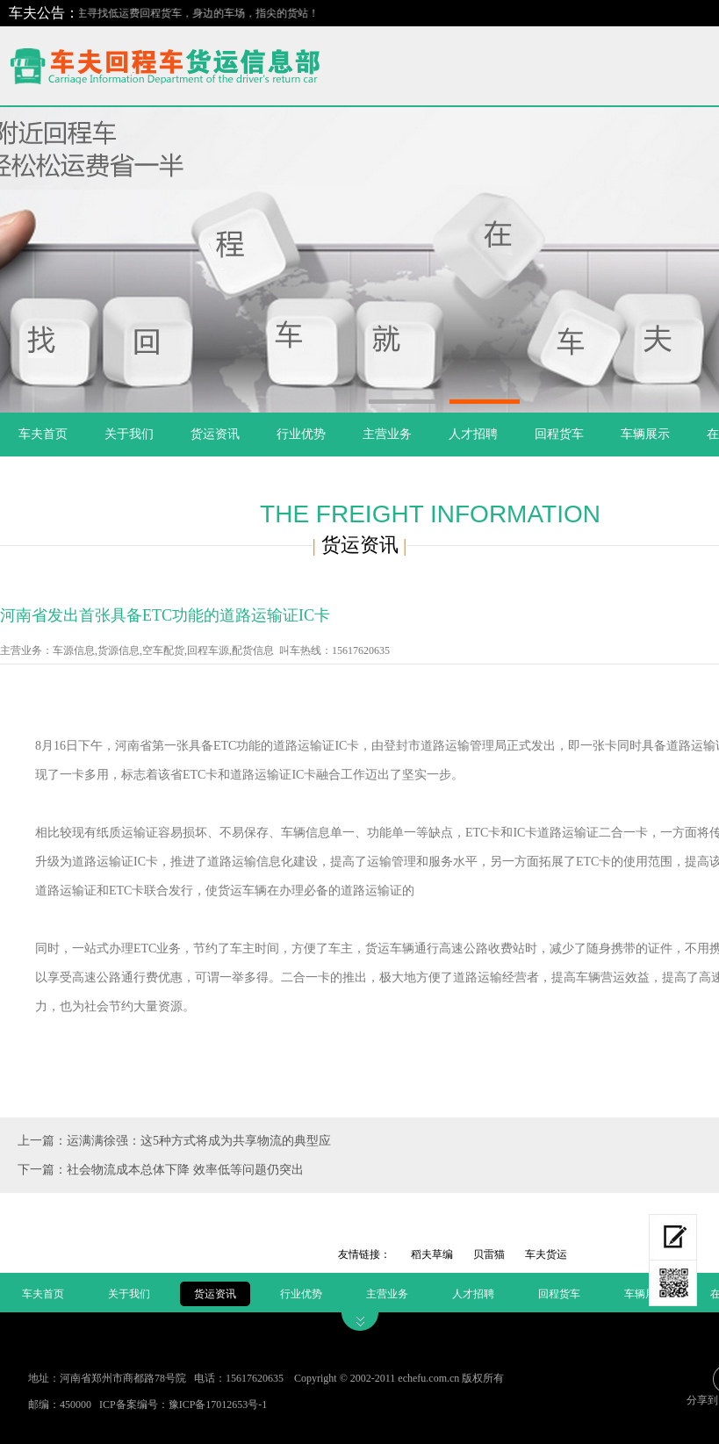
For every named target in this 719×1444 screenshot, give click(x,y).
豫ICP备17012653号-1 (218, 1404)
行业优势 (301, 434)
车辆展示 (645, 434)
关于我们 (129, 434)
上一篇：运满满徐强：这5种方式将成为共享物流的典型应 (174, 1140)
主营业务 (387, 434)
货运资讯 (215, 434)
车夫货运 (546, 1254)
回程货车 (559, 434)
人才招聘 (473, 434)
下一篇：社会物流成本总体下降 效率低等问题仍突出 (161, 1169)
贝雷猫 (489, 1254)
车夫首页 (43, 434)
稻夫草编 (432, 1254)
